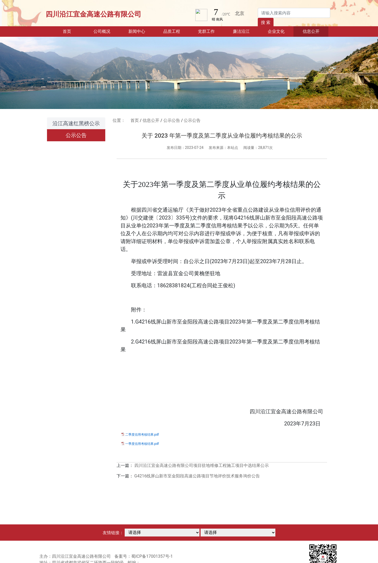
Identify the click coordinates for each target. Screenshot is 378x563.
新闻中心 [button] (136, 31)
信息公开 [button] (311, 31)
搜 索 (265, 22)
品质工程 (171, 31)
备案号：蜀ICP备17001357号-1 (143, 556)
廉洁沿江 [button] (241, 31)
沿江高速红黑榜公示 (76, 123)
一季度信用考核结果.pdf (142, 444)
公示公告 (76, 135)
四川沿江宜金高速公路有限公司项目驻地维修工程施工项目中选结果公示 (201, 465)
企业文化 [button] (276, 31)
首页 (73, 31)
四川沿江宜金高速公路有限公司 (93, 14)
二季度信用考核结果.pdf (142, 434)
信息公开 (151, 120)
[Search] (294, 13)
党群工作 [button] (206, 31)
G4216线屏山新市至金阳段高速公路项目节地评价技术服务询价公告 (197, 475)
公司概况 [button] (101, 31)
